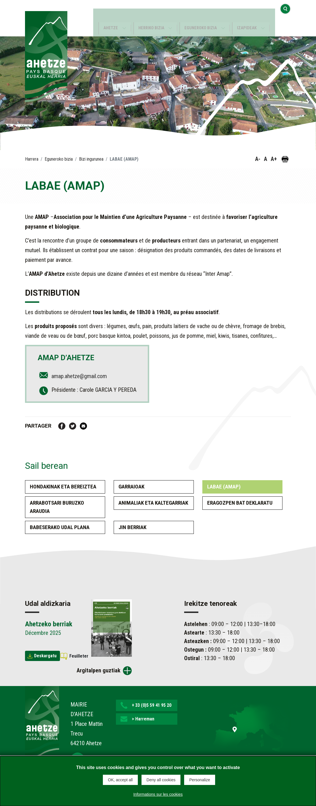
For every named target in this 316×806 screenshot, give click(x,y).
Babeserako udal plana (60, 527)
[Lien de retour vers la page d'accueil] (42, 722)
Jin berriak (132, 527)
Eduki (179, 30)
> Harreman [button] (143, 719)
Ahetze (107, 18)
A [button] (265, 159)
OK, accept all (120, 780)
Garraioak (131, 486)
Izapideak (250, 18)
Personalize (199, 780)
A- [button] (257, 159)
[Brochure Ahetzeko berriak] (111, 627)
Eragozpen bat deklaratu (240, 503)
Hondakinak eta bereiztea (63, 486)
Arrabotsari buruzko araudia (57, 507)
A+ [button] (274, 159)
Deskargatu (45, 655)
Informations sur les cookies (158, 793)
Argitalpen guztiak (98, 670)
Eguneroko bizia (201, 18)
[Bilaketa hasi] (285, 18)
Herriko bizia (150, 18)
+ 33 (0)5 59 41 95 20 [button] (151, 705)
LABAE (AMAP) (224, 486)
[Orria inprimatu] (285, 159)
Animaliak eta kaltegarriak (153, 503)
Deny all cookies (161, 780)
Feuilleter (78, 656)
